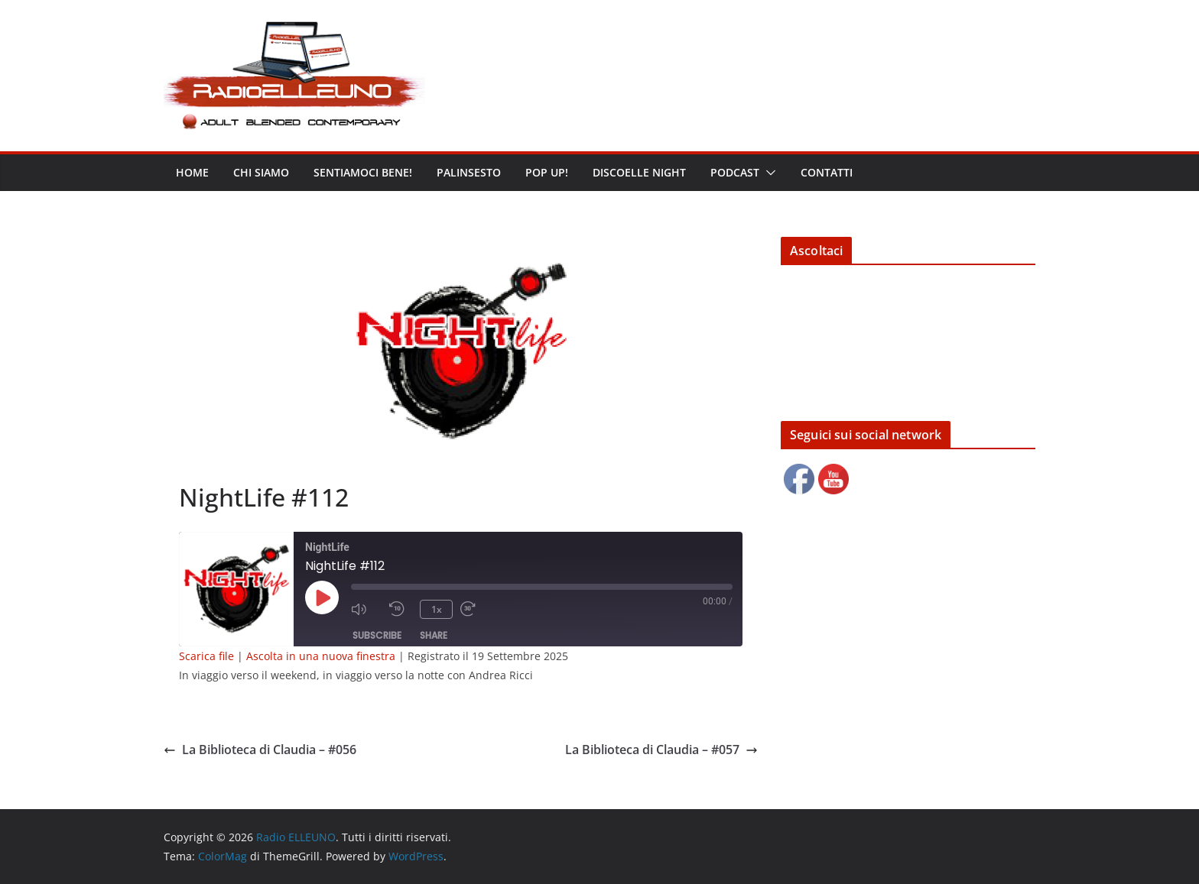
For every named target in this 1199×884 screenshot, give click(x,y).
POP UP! (546, 172)
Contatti (827, 172)
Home (192, 172)
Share (433, 635)
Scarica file (206, 656)
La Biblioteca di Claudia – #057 (661, 749)
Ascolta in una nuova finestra (320, 656)
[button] (767, 172)
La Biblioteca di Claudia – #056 (260, 749)
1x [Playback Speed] (436, 609)
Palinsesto (469, 172)
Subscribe (377, 635)
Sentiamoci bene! (363, 172)
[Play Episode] (322, 597)
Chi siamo (261, 172)
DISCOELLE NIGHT (639, 172)
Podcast (734, 172)
